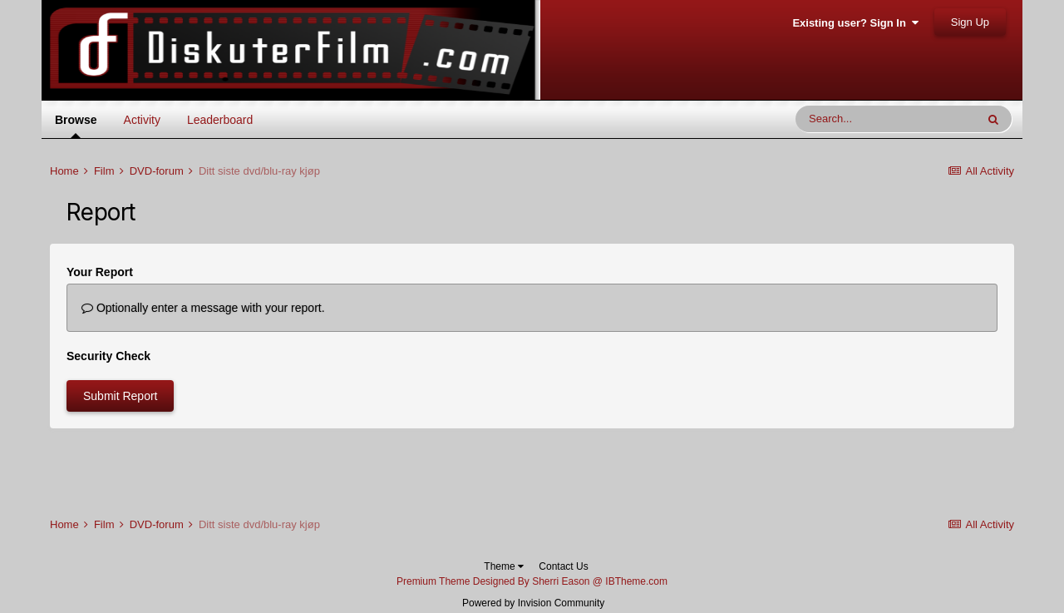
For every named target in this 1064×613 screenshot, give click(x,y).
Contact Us (563, 566)
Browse (76, 124)
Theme (504, 566)
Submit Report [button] (120, 396)
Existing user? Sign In (855, 23)
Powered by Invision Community (533, 603)
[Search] (885, 119)
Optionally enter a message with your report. (203, 307)
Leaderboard (220, 119)
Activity (142, 119)
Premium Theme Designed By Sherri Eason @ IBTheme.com (532, 581)
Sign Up (970, 22)
